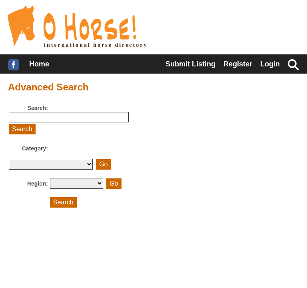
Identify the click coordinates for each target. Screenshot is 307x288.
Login (270, 64)
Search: (38, 108)
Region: (37, 186)
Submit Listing (190, 64)
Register (237, 64)
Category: (35, 151)
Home (39, 64)
